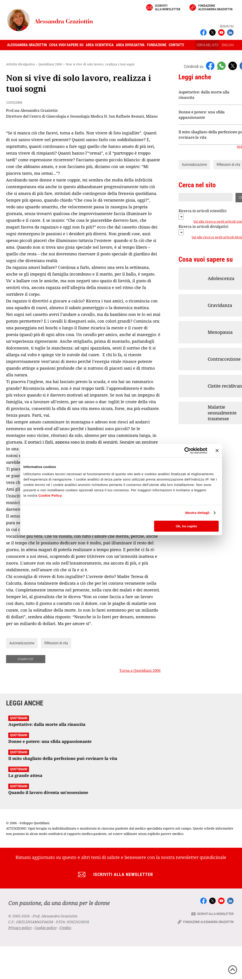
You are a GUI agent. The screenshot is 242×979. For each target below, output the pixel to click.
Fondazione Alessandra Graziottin (215, 7)
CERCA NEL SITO (207, 45)
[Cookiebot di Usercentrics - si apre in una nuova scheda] (187, 450)
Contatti (176, 45)
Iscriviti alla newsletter (167, 7)
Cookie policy (46, 927)
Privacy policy (20, 927)
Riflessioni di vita (56, 643)
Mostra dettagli (197, 513)
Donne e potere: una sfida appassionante (202, 114)
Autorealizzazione (21, 643)
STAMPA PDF (25, 659)
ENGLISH (228, 45)
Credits (65, 927)
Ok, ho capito (186, 526)
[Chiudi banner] (217, 450)
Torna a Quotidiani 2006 (140, 670)
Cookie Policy (50, 495)
